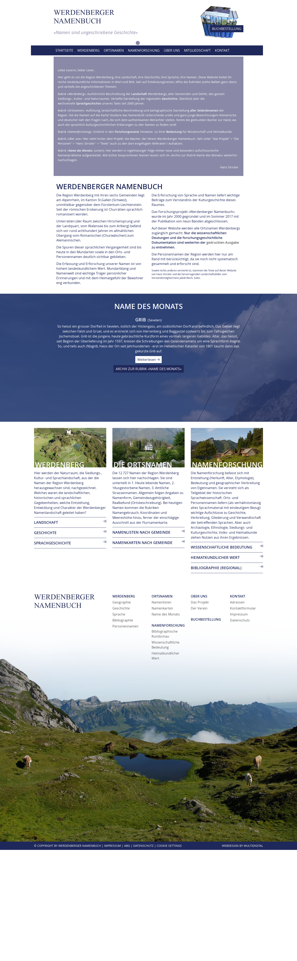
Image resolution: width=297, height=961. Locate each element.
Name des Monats (166, 725)
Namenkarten (162, 719)
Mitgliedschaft (197, 50)
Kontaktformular (243, 719)
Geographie (121, 713)
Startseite (64, 50)
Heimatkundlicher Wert (215, 668)
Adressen (237, 713)
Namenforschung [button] (144, 50)
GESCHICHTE (45, 643)
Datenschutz (240, 731)
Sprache (118, 725)
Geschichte (121, 719)
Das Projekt (200, 713)
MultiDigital (253, 957)
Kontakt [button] (222, 50)
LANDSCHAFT (46, 633)
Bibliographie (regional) (216, 678)
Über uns (199, 707)
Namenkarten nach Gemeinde (142, 653)
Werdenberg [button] (88, 50)
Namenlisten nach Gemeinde (141, 643)
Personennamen (125, 737)
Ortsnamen (162, 707)
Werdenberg (123, 707)
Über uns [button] (172, 50)
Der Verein (199, 719)
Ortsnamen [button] (114, 50)
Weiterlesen (148, 470)
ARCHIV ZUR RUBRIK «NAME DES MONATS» (149, 480)
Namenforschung (168, 736)
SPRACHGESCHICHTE (52, 654)
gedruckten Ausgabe (222, 354)
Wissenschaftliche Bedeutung (221, 658)
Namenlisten (161, 713)
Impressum (239, 725)
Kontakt (237, 707)
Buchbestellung (206, 730)
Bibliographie (122, 731)
